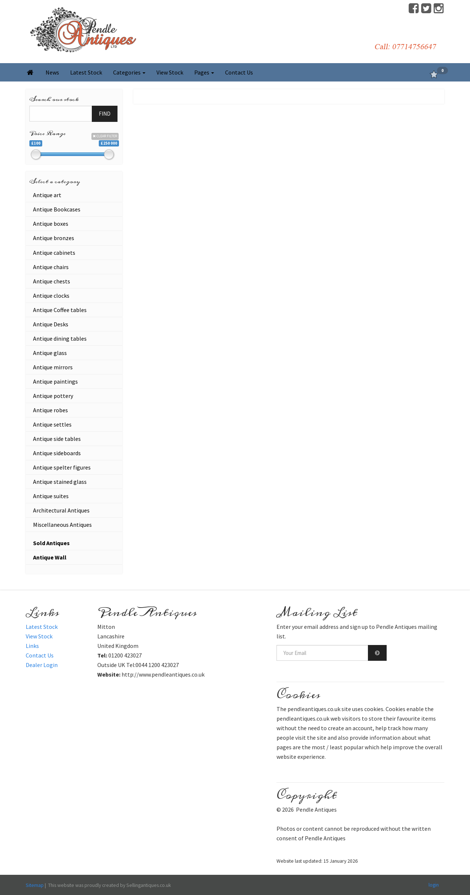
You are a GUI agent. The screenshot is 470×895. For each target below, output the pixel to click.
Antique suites (51, 496)
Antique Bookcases (56, 209)
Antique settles (52, 424)
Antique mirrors (53, 367)
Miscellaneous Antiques (62, 524)
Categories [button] (129, 72)
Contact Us (239, 72)
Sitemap (35, 885)
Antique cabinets (54, 252)
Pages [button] (204, 72)
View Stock (169, 72)
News (52, 72)
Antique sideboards (57, 453)
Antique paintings (55, 381)
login (434, 884)
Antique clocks (51, 295)
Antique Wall (49, 557)
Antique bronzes (53, 238)
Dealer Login (42, 664)
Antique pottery (53, 395)
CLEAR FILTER (105, 136)
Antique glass (50, 352)
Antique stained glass (60, 481)
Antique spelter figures (62, 467)
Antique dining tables (60, 338)
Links (32, 645)
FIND (105, 113)
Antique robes (50, 410)
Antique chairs (51, 267)
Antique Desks (50, 324)
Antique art (47, 195)
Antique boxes (50, 223)
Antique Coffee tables (60, 310)
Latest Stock (86, 72)
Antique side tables (57, 438)
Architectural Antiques (61, 510)
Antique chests (51, 281)
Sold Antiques (51, 543)
